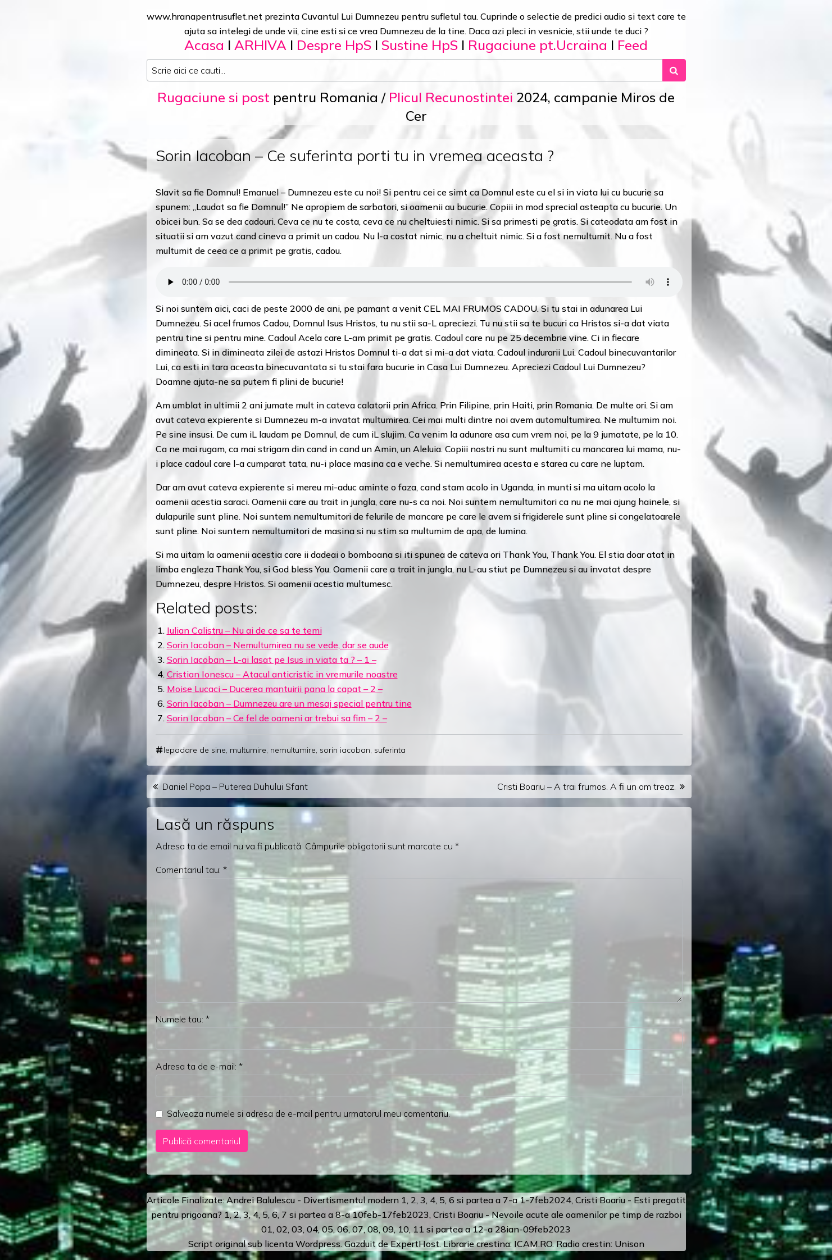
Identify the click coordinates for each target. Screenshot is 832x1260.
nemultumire (293, 750)
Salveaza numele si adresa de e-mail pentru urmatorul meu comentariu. (308, 1113)
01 (266, 1229)
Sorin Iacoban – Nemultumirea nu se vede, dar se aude (278, 645)
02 (282, 1229)
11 (418, 1229)
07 (357, 1229)
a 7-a (506, 1200)
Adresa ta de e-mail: (199, 1066)
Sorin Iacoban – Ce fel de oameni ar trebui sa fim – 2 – (277, 718)
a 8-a (339, 1214)
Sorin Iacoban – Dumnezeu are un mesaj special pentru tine (289, 703)
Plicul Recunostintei (451, 97)
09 (388, 1229)
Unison (629, 1243)
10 (403, 1229)
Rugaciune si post (213, 97)
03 (297, 1229)
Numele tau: (183, 1019)
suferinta (390, 750)
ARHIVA (260, 45)
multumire (248, 750)
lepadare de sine (194, 750)
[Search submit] (674, 70)
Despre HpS (334, 45)
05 (327, 1229)
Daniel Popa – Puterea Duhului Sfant (235, 786)
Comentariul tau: (191, 869)
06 (342, 1229)
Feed (632, 45)
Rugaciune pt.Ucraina (537, 45)
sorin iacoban (345, 750)
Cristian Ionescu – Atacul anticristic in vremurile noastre (282, 674)
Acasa (204, 45)
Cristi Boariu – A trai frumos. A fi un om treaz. (586, 786)
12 (478, 1229)
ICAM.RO (533, 1243)
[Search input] (405, 70)
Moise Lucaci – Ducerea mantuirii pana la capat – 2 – (275, 688)
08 (373, 1229)
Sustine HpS (419, 45)
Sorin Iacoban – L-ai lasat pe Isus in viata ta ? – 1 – (271, 659)
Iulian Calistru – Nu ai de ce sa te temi (244, 630)
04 (312, 1229)
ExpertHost (414, 1243)
